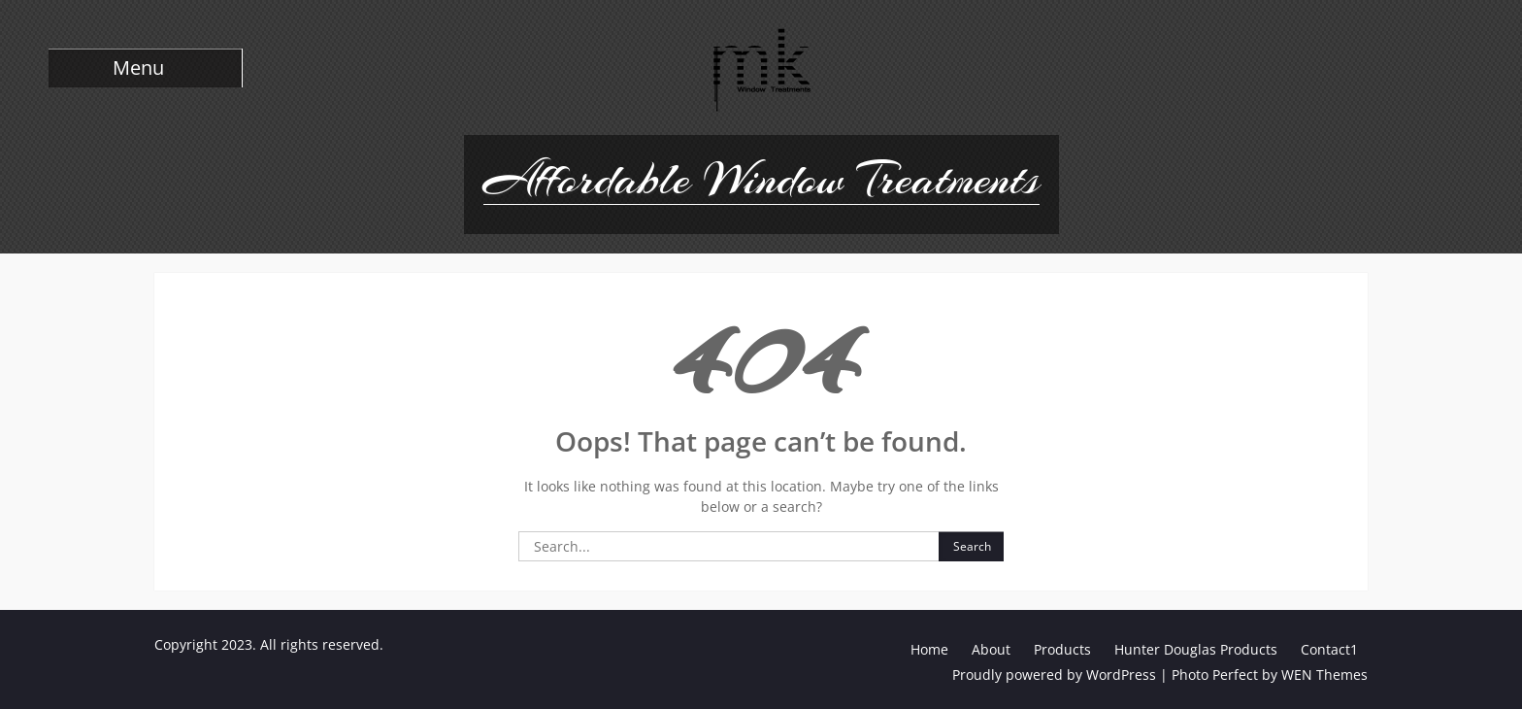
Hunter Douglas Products (1195, 649)
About (991, 649)
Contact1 (1329, 649)
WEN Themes (1324, 674)
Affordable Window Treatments (761, 179)
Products (1062, 649)
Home (929, 649)
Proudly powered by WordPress (1054, 674)
